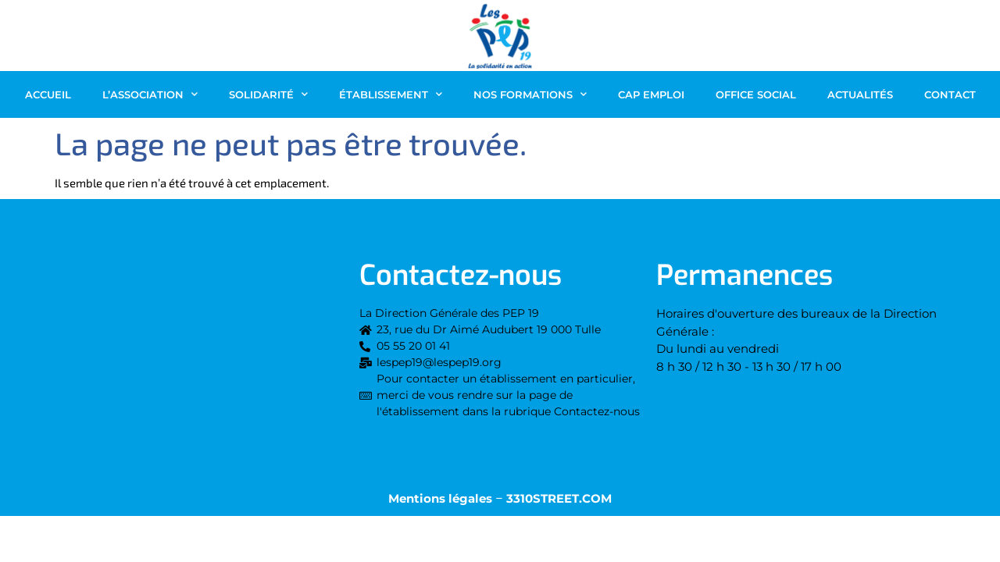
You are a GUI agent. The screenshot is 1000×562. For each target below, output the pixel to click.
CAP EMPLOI (651, 94)
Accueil (48, 94)
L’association (150, 94)
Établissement (390, 94)
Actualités (860, 94)
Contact (950, 94)
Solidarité (268, 94)
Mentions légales (440, 498)
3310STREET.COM (559, 498)
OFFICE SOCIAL (756, 94)
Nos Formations (530, 94)
